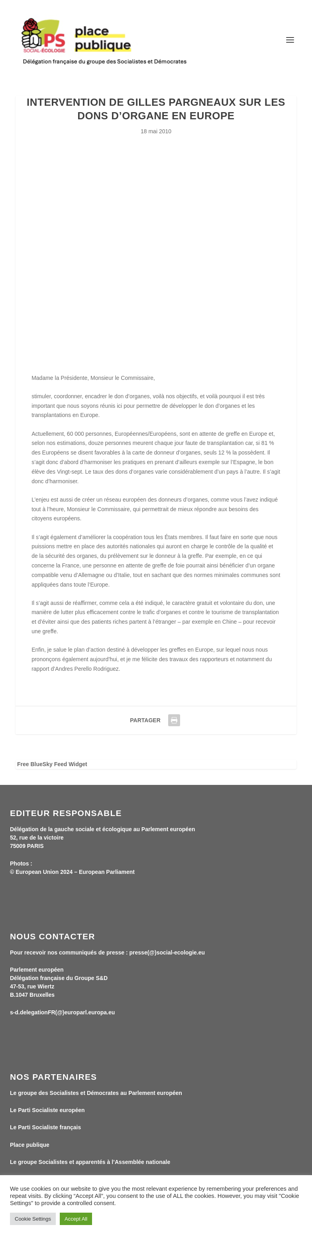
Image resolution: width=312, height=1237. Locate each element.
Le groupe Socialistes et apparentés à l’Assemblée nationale (90, 1162)
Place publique (29, 1145)
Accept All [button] (76, 1219)
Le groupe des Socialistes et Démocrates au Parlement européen (96, 1093)
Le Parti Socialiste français (45, 1127)
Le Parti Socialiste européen (47, 1110)
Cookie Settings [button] (33, 1219)
